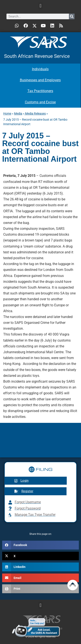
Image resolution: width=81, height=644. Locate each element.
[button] (40, 5)
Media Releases (35, 113)
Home (7, 113)
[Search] (72, 16)
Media (18, 113)
